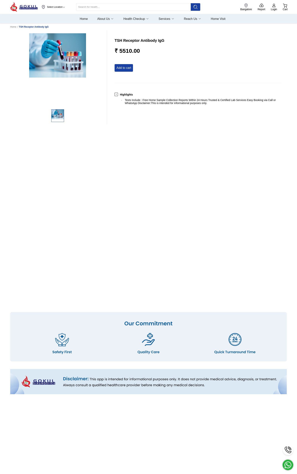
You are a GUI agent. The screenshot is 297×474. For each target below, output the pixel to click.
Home (84, 18)
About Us (105, 18)
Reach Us (192, 18)
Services (166, 18)
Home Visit (218, 18)
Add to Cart (123, 67)
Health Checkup (136, 18)
